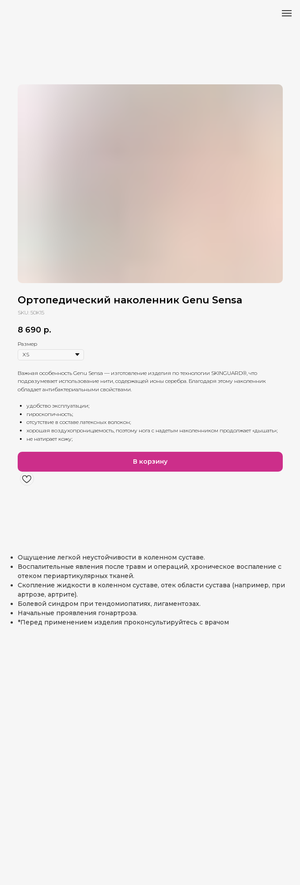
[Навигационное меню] (287, 13)
